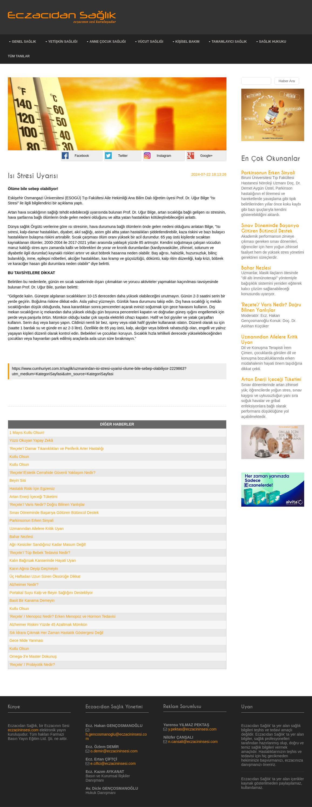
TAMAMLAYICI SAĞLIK (229, 42)
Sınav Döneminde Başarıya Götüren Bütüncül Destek (54, 512)
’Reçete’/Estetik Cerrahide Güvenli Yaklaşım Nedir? (52, 472)
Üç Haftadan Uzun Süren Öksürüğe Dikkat (44, 576)
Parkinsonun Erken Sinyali (31, 520)
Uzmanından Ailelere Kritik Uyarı (36, 528)
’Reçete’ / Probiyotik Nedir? (32, 664)
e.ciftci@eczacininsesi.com (113, 763)
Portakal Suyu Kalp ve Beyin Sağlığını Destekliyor (51, 592)
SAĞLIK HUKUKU (272, 42)
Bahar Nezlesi (21, 536)
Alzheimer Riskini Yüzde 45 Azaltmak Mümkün (48, 624)
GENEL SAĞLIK (24, 42)
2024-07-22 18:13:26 (208, 174)
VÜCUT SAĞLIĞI (150, 42)
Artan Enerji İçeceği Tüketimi (33, 496)
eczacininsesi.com (23, 730)
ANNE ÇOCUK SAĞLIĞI (108, 42)
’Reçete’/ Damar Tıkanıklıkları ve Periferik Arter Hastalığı (56, 448)
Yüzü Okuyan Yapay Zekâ (31, 440)
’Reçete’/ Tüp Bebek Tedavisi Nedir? (39, 552)
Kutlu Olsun (19, 456)
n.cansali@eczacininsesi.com (193, 741)
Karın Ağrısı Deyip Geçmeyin (33, 568)
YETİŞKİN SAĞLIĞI (62, 42)
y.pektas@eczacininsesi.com (192, 729)
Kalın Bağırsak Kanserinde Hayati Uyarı (42, 560)
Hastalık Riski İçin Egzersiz (32, 488)
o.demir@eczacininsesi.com (114, 751)
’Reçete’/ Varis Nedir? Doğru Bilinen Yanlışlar (47, 504)
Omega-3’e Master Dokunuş (33, 656)
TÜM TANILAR (19, 56)
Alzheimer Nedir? (23, 584)
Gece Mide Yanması (26, 640)
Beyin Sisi (17, 480)
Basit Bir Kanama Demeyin (32, 600)
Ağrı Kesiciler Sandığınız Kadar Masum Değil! (47, 544)
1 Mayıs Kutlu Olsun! (26, 432)
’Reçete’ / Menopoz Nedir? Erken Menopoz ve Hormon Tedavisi (62, 616)
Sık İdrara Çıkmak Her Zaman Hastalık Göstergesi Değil (56, 632)
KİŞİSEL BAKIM (187, 42)
